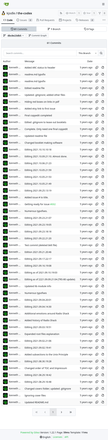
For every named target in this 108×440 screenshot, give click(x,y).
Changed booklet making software (43, 142)
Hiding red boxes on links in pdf (42, 101)
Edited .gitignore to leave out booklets (45, 122)
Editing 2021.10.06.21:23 (38, 163)
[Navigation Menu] (103, 4)
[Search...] (101, 53)
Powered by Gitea (30, 432)
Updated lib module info (38, 286)
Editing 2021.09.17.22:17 (38, 258)
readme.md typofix (35, 74)
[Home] (6, 4)
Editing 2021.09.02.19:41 (38, 347)
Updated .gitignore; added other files (45, 94)
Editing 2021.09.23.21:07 (38, 217)
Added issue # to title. (36, 197)
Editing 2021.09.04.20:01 (38, 299)
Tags (89, 29)
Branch (54, 29)
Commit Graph (37, 35)
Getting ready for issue (37, 204)
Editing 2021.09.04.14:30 (38, 306)
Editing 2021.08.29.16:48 (38, 381)
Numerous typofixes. (36, 211)
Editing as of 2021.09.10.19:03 (41, 272)
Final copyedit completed (38, 115)
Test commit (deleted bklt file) (41, 245)
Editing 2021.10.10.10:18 (38, 149)
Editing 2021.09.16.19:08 (38, 265)
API (66, 437)
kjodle (11, 13)
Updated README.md (36, 402)
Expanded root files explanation (42, 334)
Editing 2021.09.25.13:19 (38, 190)
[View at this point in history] (102, 67)
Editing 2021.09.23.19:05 (38, 224)
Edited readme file (35, 88)
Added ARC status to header (40, 67)
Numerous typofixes (36, 293)
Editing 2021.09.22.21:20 (38, 238)
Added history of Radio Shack (41, 320)
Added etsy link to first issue (40, 108)
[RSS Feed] (61, 13)
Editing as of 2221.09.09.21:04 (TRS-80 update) (50, 279)
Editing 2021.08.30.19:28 (38, 361)
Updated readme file (36, 135)
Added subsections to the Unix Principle (46, 354)
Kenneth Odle (15, 67)
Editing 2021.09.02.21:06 (38, 340)
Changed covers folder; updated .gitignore (48, 388)
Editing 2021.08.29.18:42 (38, 375)
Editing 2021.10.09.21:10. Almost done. (46, 156)
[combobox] (87, 53)
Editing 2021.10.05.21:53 (38, 176)
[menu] (45, 437)
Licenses (57, 437)
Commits (19, 29)
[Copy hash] (96, 67)
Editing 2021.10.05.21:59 (38, 170)
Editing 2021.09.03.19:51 (38, 327)
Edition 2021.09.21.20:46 (38, 252)
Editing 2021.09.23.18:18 (38, 231)
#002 (53, 204)
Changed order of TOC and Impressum (46, 368)
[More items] (104, 20)
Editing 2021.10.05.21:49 (38, 183)
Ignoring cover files (35, 395)
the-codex (25, 13)
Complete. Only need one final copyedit (46, 129)
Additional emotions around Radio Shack (47, 313)
